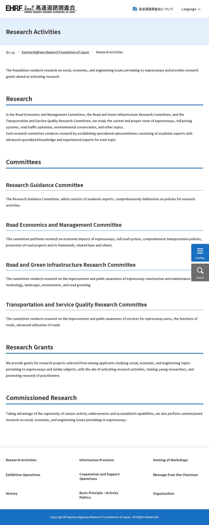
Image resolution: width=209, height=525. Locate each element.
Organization (163, 493)
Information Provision (96, 460)
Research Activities (21, 460)
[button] (190, 9)
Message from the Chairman (175, 474)
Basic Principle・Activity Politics (98, 495)
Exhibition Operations (23, 474)
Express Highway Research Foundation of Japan (55, 52)
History (12, 493)
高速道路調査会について (156, 8)
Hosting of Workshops (170, 460)
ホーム (10, 52)
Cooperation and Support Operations (99, 476)
